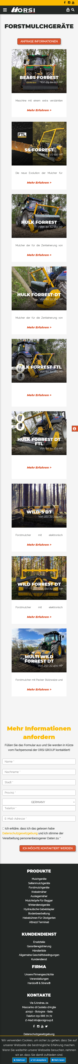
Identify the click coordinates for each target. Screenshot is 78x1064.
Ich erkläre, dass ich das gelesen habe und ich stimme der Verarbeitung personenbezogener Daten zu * (32, 833)
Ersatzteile (39, 942)
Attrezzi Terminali (39, 922)
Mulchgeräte (39, 878)
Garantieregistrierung (39, 946)
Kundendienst (39, 959)
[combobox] (39, 802)
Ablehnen (19, 1060)
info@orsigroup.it (43, 1020)
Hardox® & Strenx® (39, 983)
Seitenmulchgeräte (39, 883)
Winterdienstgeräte (39, 904)
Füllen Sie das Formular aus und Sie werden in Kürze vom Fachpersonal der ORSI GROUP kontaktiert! (39, 748)
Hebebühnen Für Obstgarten (39, 917)
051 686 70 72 (44, 1016)
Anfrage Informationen (39, 41)
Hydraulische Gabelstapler (39, 909)
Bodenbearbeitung (39, 913)
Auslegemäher (39, 896)
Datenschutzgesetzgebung (20, 833)
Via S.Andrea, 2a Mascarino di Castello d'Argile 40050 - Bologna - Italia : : (39, 1012)
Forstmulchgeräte (39, 887)
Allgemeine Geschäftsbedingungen (39, 955)
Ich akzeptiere (39, 1060)
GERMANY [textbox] (38, 802)
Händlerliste (39, 950)
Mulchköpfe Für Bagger (39, 900)
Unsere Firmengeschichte (39, 974)
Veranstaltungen (39, 978)
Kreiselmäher (39, 891)
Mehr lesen (58, 1060)
